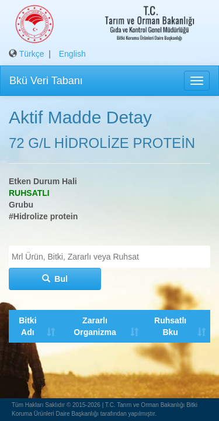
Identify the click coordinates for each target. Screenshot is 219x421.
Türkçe (31, 53)
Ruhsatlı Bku (169, 326)
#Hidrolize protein (43, 216)
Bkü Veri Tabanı (46, 81)
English (72, 53)
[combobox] (109, 257)
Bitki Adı (27, 326)
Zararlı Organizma (94, 326)
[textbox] (112, 257)
